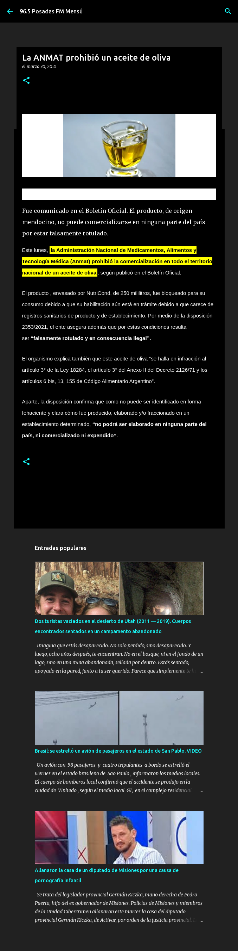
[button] (26, 81)
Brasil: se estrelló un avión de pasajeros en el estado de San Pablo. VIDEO (118, 751)
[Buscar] (228, 11)
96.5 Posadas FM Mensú (51, 11)
